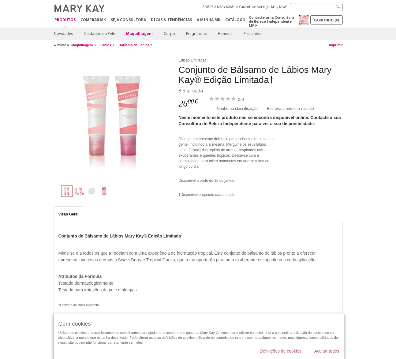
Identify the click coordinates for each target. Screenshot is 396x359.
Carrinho (326, 20)
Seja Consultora (128, 20)
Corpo (169, 33)
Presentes (252, 33)
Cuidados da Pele (99, 33)
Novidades (63, 33)
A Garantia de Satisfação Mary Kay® (261, 7)
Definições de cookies (280, 351)
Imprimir (335, 45)
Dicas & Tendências (171, 20)
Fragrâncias (196, 33)
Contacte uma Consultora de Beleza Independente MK (271, 21)
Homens (225, 33)
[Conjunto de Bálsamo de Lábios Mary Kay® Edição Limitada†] (114, 118)
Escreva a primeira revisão (290, 108)
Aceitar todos (326, 351)
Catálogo (235, 20)
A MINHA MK (208, 20)
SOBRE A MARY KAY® (218, 7)
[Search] (316, 7)
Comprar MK (93, 20)
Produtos (65, 20)
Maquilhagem (139, 33)
